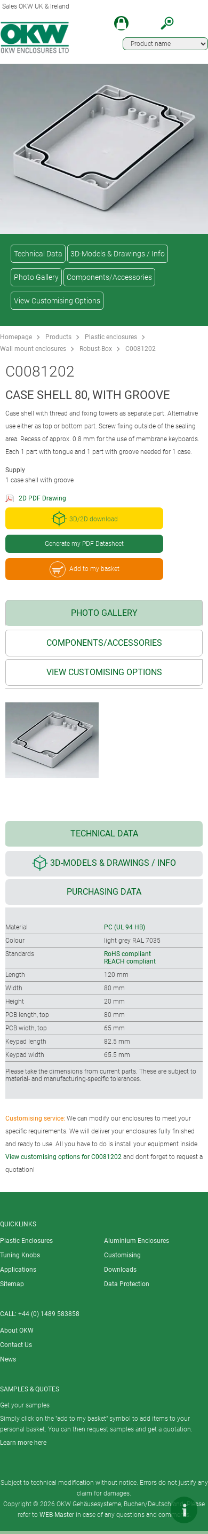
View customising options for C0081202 (63, 1157)
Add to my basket (84, 569)
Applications (18, 1269)
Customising (122, 1255)
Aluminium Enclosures (136, 1241)
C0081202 (140, 349)
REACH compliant (130, 961)
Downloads (120, 1269)
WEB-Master (56, 1515)
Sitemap (12, 1284)
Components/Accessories (109, 277)
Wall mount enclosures (33, 349)
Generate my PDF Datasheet (84, 543)
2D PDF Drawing (42, 498)
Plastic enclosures (111, 337)
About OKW (17, 1330)
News (8, 1359)
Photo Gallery (36, 277)
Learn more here (23, 1442)
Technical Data (38, 253)
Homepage (16, 337)
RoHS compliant (127, 954)
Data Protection (126, 1284)
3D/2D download (84, 519)
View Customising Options (57, 300)
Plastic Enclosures (26, 1241)
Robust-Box (95, 349)
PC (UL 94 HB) (124, 927)
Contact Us (16, 1345)
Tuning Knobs (20, 1255)
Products (58, 337)
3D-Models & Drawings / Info (117, 253)
